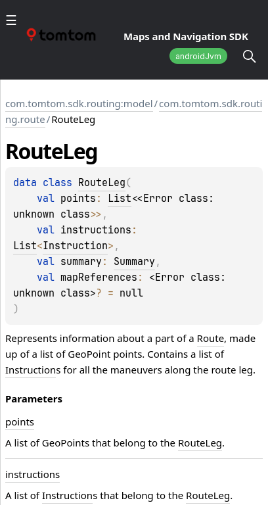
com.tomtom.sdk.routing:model (79, 103)
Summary (134, 261)
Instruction (75, 245)
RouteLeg (101, 182)
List (119, 198)
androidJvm (198, 56)
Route (211, 338)
